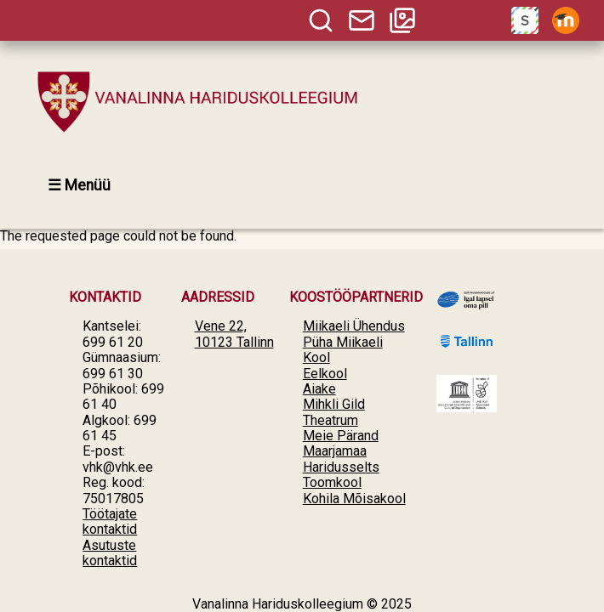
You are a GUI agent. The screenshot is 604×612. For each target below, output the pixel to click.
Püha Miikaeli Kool (343, 350)
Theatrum (330, 420)
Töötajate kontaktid (110, 521)
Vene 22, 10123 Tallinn (234, 333)
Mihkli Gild (334, 404)
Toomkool (332, 482)
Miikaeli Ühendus (354, 326)
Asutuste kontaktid (110, 553)
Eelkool (325, 374)
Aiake (319, 389)
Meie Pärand (341, 436)
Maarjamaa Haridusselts (341, 458)
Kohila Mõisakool (354, 498)
